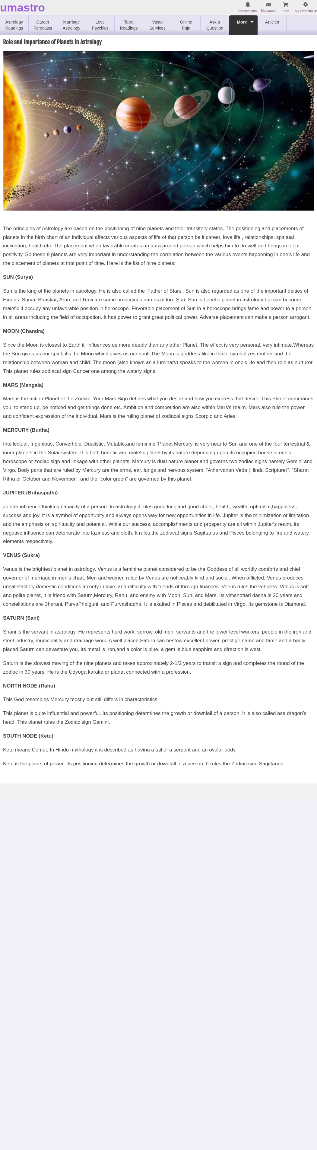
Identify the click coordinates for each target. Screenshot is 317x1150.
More (242, 25)
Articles (272, 22)
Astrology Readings (14, 25)
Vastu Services (157, 25)
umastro (22, 8)
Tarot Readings (129, 25)
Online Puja (186, 25)
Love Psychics (100, 25)
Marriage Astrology (71, 25)
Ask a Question (214, 25)
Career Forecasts (42, 25)
